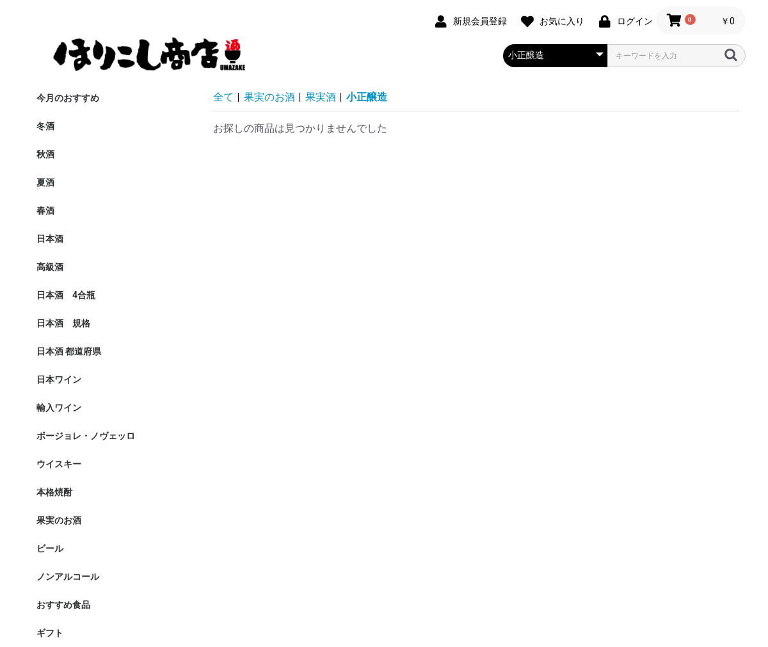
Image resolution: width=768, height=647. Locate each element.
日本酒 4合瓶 (65, 295)
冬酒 (45, 126)
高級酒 (49, 267)
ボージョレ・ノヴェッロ (85, 436)
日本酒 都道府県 (68, 351)
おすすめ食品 (63, 605)
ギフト (49, 633)
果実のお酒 (58, 520)
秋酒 (45, 154)
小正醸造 (366, 97)
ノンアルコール (67, 576)
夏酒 (45, 182)
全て (223, 97)
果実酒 (320, 97)
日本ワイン (58, 379)
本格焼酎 (54, 492)
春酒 (45, 210)
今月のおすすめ (67, 98)
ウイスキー (58, 464)
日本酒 (49, 239)
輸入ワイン (58, 408)
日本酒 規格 (63, 323)
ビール (49, 548)
